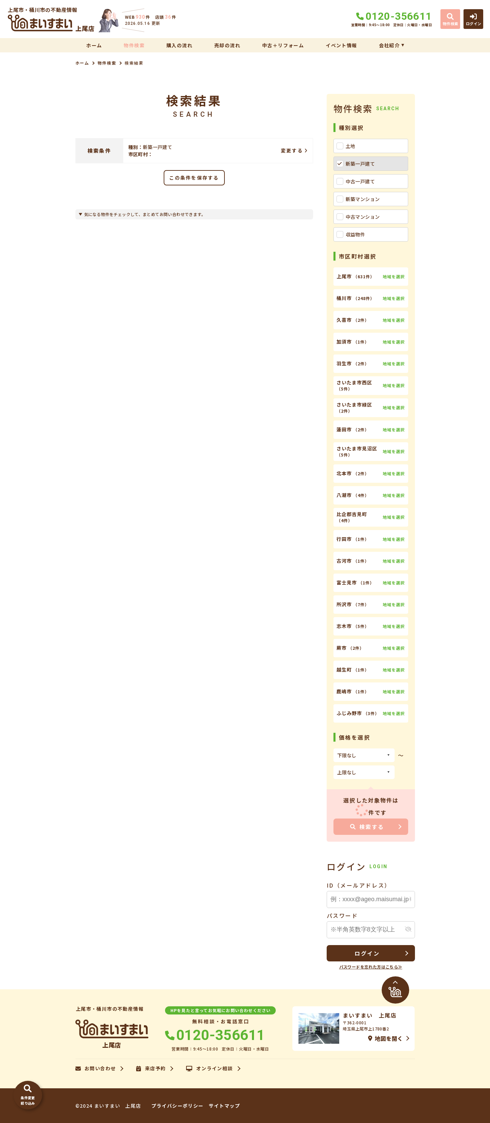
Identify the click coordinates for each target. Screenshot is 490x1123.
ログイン (367, 953)
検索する (367, 827)
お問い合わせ (95, 1068)
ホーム (94, 45)
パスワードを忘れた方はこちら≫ (370, 967)
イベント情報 (341, 45)
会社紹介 (389, 45)
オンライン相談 (209, 1068)
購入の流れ (179, 45)
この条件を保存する (194, 177)
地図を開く (385, 1038)
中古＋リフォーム (283, 45)
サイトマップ (224, 1105)
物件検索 (134, 45)
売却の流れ (227, 45)
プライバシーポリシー (177, 1105)
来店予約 (151, 1068)
